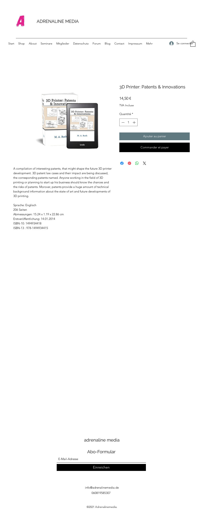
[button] (192, 44)
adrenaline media (102, 440)
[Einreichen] (101, 467)
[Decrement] (122, 122)
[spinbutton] (128, 122)
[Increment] (134, 122)
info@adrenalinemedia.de (102, 487)
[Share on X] (144, 163)
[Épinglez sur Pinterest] (129, 163)
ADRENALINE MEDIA (58, 21)
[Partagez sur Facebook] (122, 163)
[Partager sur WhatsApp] (137, 163)
